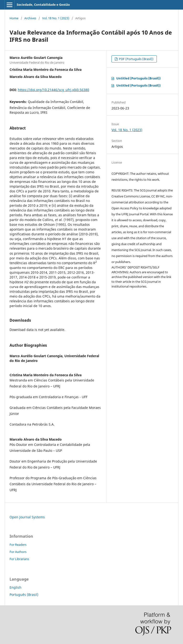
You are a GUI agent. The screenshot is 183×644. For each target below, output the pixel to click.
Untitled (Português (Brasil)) (138, 78)
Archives (30, 18)
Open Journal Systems (27, 517)
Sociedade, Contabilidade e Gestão (43, 4)
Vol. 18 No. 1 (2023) (55, 18)
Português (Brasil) (24, 594)
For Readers (18, 544)
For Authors (18, 552)
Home (14, 18)
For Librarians (19, 559)
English (15, 587)
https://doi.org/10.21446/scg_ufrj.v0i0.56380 (53, 90)
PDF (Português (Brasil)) (135, 59)
